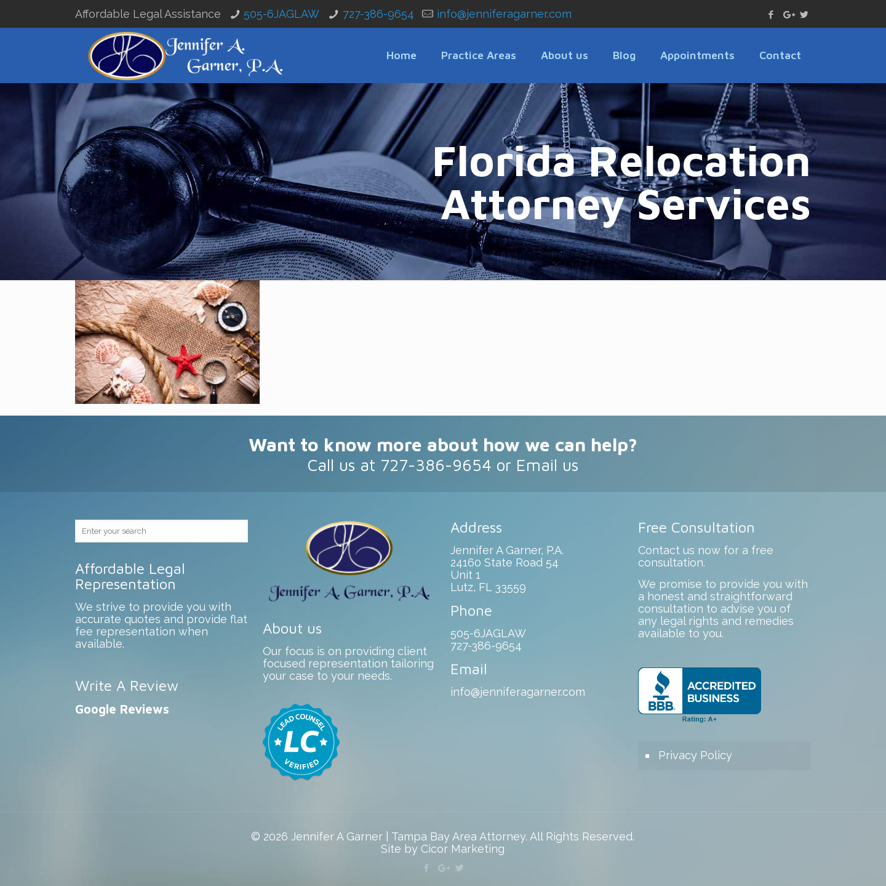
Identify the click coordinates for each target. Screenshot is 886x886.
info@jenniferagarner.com (504, 13)
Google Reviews (122, 709)
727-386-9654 (378, 13)
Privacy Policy (695, 755)
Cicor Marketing (463, 848)
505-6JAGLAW (281, 13)
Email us (547, 465)
